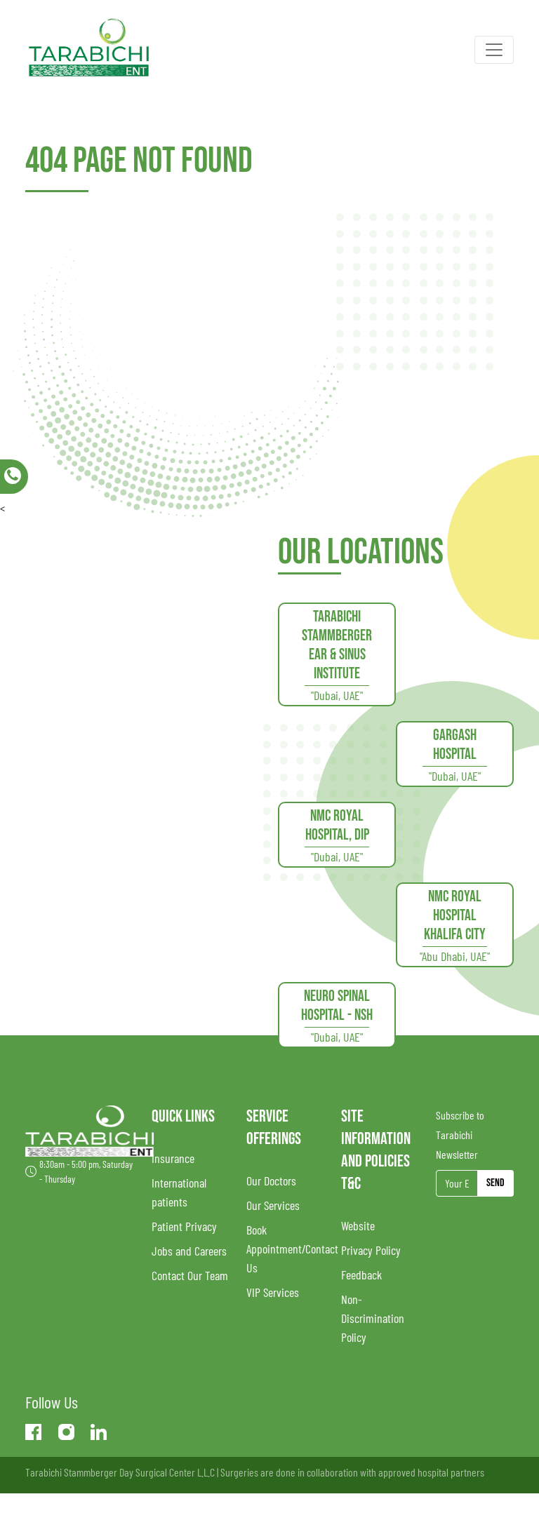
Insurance (173, 1158)
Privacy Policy (371, 1250)
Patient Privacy (184, 1226)
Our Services (273, 1205)
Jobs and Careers (189, 1250)
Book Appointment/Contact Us (292, 1248)
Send (495, 1183)
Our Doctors (271, 1180)
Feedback (361, 1274)
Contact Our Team (190, 1275)
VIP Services (272, 1292)
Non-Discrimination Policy (372, 1318)
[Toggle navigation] (494, 50)
